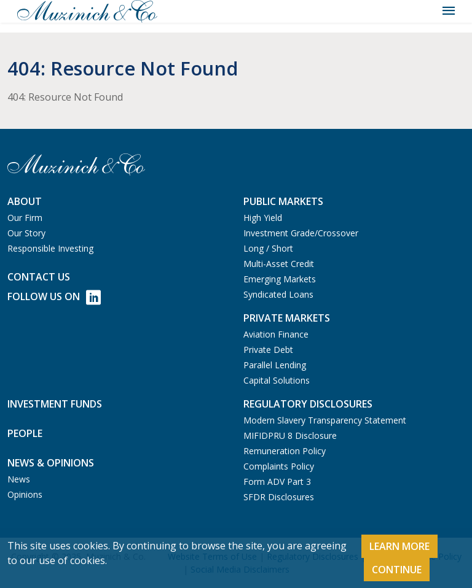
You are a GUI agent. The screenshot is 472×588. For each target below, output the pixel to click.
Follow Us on (54, 297)
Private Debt (268, 349)
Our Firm (24, 217)
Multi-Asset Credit (278, 263)
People (24, 433)
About (24, 201)
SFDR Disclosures (278, 497)
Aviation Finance (276, 334)
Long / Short (268, 248)
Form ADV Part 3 (277, 481)
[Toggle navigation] (448, 11)
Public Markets (283, 201)
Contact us (38, 277)
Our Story (26, 233)
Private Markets (286, 318)
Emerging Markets (279, 279)
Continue (397, 569)
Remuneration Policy (284, 451)
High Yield (262, 217)
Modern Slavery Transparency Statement (324, 420)
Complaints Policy (278, 466)
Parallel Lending (274, 365)
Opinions (24, 494)
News (18, 479)
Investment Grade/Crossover (300, 233)
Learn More (399, 546)
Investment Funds (54, 404)
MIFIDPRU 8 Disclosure (290, 435)
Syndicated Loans (278, 294)
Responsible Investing (50, 248)
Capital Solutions (276, 380)
